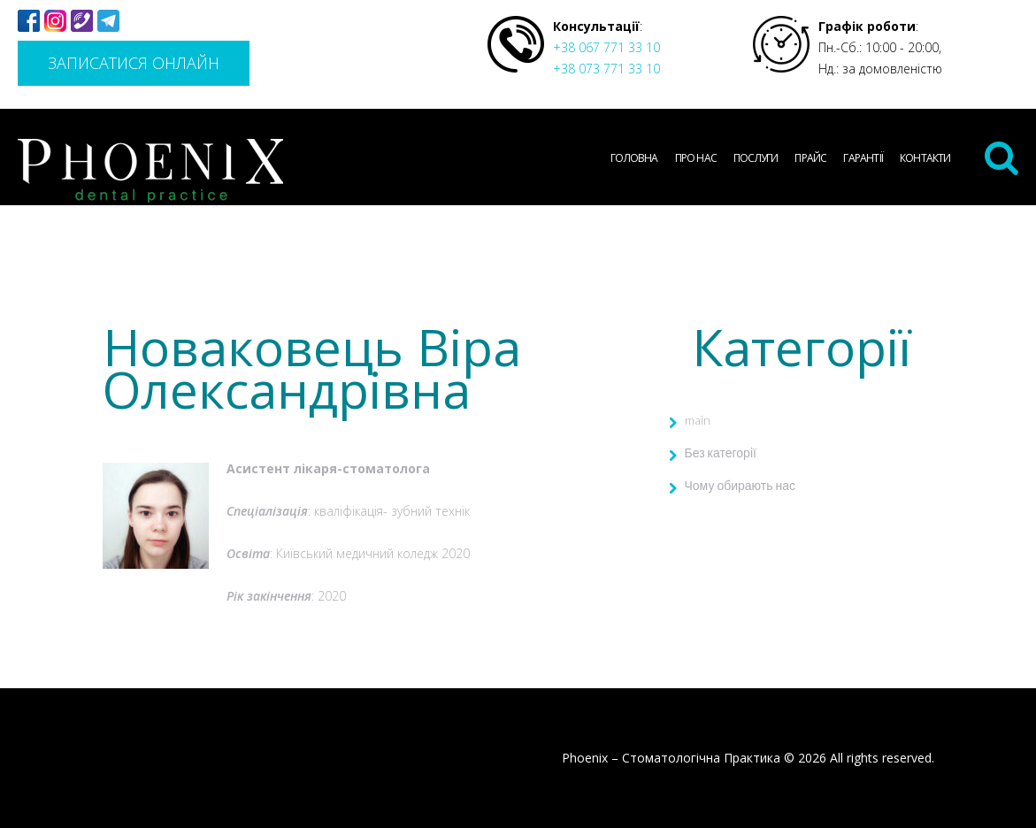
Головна (633, 157)
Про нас (696, 157)
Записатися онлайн (133, 62)
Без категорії (720, 452)
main (697, 419)
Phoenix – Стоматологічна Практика (671, 757)
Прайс (810, 157)
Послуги (755, 157)
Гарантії (863, 157)
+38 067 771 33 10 (606, 47)
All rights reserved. (882, 757)
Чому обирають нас (740, 485)
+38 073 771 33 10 (606, 68)
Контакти (925, 157)
